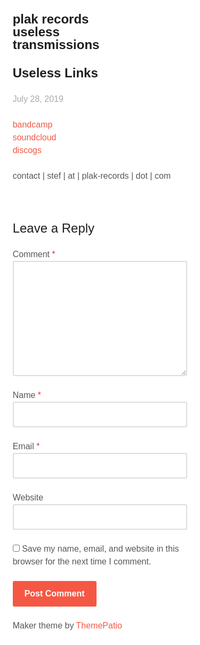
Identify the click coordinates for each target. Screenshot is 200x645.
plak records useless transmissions (56, 32)
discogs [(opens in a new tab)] (27, 150)
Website (28, 497)
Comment (34, 254)
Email (26, 446)
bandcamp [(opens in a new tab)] (33, 124)
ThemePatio (99, 625)
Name (27, 395)
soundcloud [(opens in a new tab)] (35, 137)
